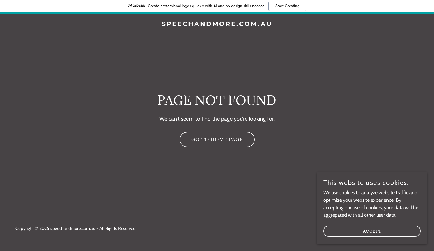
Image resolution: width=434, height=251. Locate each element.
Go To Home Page (217, 139)
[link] (217, 24)
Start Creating (287, 6)
